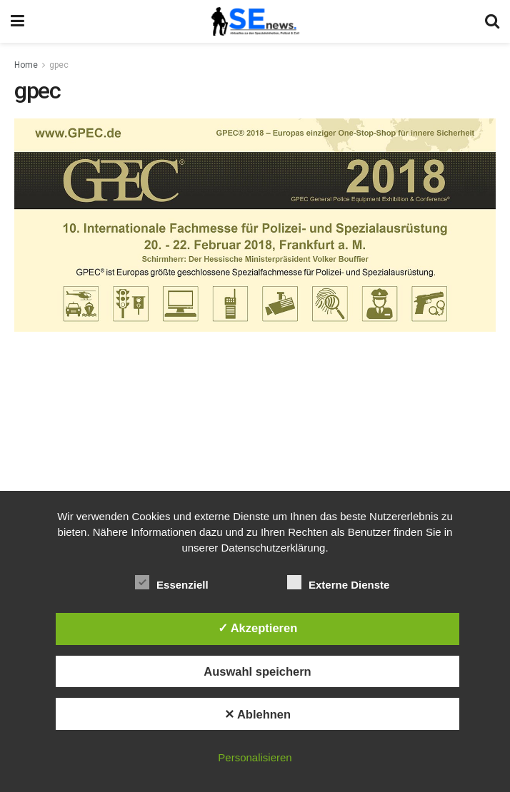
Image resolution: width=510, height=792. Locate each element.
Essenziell (172, 582)
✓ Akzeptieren (258, 627)
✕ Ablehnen (257, 714)
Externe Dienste (338, 582)
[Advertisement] (255, 442)
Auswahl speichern (257, 671)
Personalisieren (254, 757)
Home (26, 65)
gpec (59, 65)
